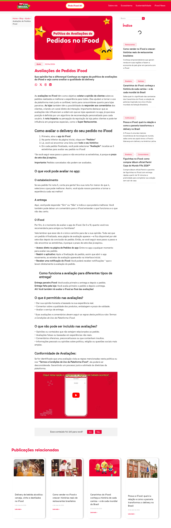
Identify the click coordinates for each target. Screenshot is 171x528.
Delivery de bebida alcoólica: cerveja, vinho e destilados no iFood (29, 497)
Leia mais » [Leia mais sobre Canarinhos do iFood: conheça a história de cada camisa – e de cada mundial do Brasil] (93, 512)
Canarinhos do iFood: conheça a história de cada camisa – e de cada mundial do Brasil (139, 89)
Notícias (141, 81)
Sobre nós (112, 5)
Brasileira (128, 81)
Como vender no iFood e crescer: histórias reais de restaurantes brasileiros (139, 52)
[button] (36, 84)
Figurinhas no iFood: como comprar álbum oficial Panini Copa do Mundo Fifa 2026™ (137, 162)
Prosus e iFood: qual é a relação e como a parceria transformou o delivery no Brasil (139, 125)
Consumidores (143, 154)
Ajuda (27, 18)
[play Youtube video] (76, 395)
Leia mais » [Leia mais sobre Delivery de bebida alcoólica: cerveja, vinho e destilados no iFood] (18, 509)
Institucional (129, 118)
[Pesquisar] (143, 18)
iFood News (160, 5)
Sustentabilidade (143, 5)
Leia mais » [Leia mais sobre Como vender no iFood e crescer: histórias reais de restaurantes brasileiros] (56, 509)
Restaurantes (130, 45)
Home (15, 18)
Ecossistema (126, 5)
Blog (21, 18)
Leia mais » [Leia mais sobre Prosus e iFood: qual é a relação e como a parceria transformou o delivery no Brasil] (131, 514)
